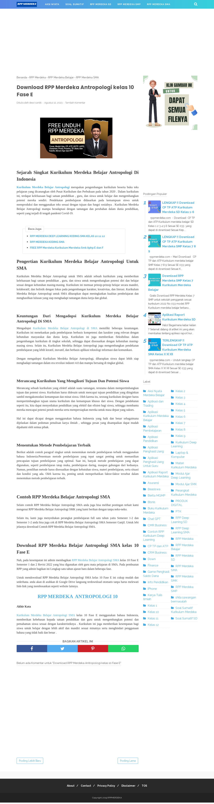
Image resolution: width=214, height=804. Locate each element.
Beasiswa (154, 489)
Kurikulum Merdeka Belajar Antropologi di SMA (65, 329)
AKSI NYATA (52, 4)
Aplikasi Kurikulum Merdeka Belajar (156, 416)
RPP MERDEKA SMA (158, 4)
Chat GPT (154, 519)
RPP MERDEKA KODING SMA (47, 243)
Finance (153, 565)
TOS (147, 787)
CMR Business (157, 525)
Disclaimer (130, 787)
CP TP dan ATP (158, 546)
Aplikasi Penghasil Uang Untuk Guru (153, 462)
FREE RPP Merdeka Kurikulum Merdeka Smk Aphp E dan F (66, 248)
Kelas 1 (152, 605)
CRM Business (157, 552)
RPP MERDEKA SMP (129, 4)
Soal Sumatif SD (186, 618)
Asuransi (153, 483)
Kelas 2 (180, 391)
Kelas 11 (153, 618)
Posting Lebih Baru (30, 762)
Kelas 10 (153, 612)
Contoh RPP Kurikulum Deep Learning (153, 536)
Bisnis (151, 502)
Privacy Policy (106, 787)
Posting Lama (128, 762)
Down (152, 559)
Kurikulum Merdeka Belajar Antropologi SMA (46, 616)
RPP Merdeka (184, 539)
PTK (178, 511)
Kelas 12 (153, 624)
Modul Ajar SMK (186, 484)
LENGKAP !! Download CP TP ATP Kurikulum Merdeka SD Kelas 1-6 (178, 207)
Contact (84, 787)
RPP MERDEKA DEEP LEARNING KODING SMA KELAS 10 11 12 (67, 237)
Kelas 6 (180, 416)
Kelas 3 (180, 397)
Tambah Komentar (75, 103)
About (68, 787)
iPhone (152, 588)
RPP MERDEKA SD (100, 4)
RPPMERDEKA (115, 799)
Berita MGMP (156, 495)
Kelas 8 (180, 429)
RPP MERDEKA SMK (31, 13)
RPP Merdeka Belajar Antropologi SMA (95, 561)
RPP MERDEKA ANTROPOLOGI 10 (78, 598)
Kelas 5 (180, 410)
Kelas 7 (180, 423)
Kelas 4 (180, 404)
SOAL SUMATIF (74, 4)
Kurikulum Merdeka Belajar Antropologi (43, 188)
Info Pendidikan (158, 582)
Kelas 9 (180, 436)
